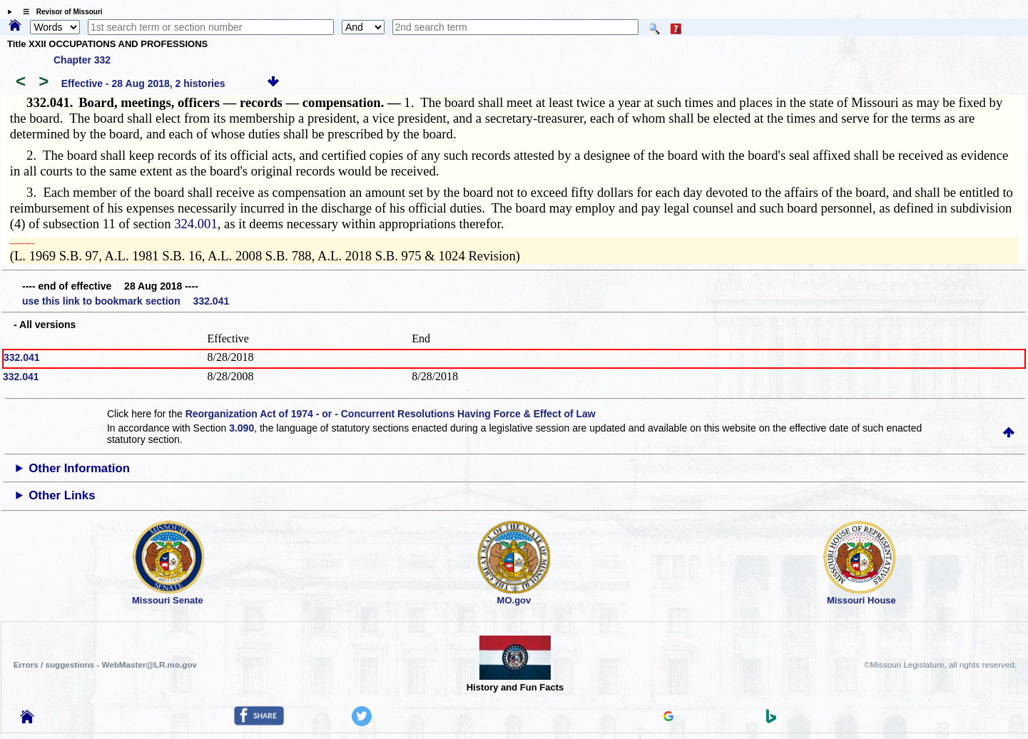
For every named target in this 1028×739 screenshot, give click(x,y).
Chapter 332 (82, 60)
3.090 (241, 428)
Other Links (62, 495)
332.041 (22, 357)
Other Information (79, 468)
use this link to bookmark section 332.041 (125, 301)
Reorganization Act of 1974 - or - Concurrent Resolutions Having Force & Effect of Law (390, 413)
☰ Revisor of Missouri (59, 12)
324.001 (196, 223)
